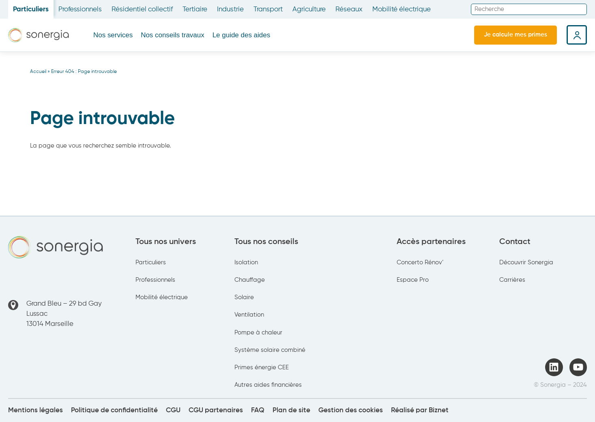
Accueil (38, 71)
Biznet (439, 410)
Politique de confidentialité (114, 410)
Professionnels (80, 9)
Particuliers (31, 9)
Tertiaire (195, 9)
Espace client (577, 35)
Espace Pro (413, 280)
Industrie (230, 9)
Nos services (113, 35)
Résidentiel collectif (142, 9)
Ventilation (249, 315)
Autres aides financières (268, 385)
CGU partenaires (216, 410)
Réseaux (349, 9)
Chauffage (249, 280)
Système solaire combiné (269, 350)
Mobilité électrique (401, 9)
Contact (515, 242)
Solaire (244, 297)
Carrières (512, 280)
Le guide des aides (241, 35)
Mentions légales (35, 410)
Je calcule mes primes (515, 35)
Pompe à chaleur (258, 333)
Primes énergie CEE (261, 367)
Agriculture (309, 9)
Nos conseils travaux (172, 35)
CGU (173, 410)
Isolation (246, 262)
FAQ (257, 410)
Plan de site (291, 410)
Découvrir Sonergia (526, 262)
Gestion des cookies (350, 410)
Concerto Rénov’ (420, 262)
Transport (268, 9)
